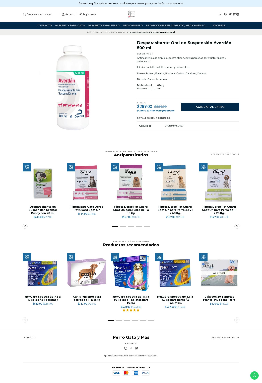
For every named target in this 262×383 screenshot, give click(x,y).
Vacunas (219, 25)
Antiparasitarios (118, 32)
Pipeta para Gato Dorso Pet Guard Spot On (87, 208)
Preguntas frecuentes (225, 338)
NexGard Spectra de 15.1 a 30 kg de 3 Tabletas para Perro (131, 300)
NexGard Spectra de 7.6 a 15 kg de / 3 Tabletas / (43, 298)
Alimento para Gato (70, 25)
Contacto (44, 25)
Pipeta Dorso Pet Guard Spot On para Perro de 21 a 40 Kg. (175, 210)
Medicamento (133, 25)
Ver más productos (225, 154)
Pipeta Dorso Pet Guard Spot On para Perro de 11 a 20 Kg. (219, 210)
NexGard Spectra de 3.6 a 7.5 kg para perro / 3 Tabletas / (175, 300)
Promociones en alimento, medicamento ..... (178, 25)
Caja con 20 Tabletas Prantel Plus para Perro (219, 298)
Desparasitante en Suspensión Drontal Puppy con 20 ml (43, 210)
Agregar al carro (210, 106)
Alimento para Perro (104, 25)
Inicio (89, 32)
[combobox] (39, 14)
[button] (115, 226)
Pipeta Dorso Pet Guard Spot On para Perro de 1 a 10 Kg (131, 210)
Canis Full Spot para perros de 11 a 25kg (87, 298)
